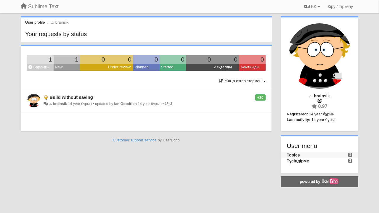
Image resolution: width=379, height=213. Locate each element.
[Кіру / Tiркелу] (340, 6)
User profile (35, 22)
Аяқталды (223, 67)
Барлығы (38, 67)
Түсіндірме (298, 161)
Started (167, 67)
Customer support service (135, 140)
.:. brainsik (58, 104)
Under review (119, 67)
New (59, 67)
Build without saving (71, 97)
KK (312, 6)
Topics (293, 155)
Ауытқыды (249, 67)
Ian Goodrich (125, 104)
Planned (141, 67)
